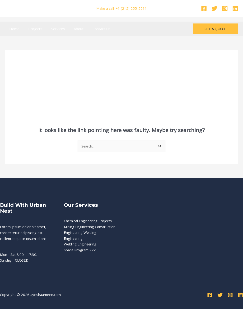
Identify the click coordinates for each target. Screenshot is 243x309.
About (72, 28)
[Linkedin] (235, 8)
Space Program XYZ (80, 256)
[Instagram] (225, 8)
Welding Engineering (80, 250)
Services (54, 28)
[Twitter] (214, 8)
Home (13, 28)
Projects (33, 28)
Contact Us (93, 28)
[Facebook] (204, 8)
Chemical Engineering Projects (88, 220)
